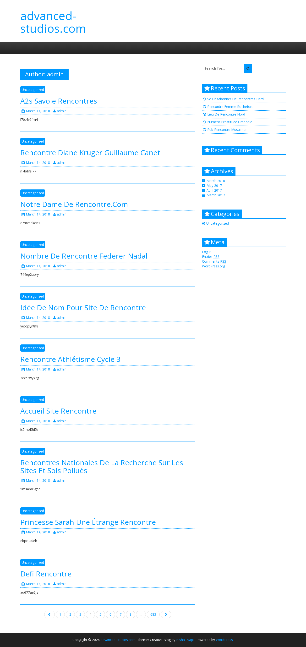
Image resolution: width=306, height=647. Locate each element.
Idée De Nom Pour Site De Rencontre (83, 307)
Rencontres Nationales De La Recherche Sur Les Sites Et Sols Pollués (101, 466)
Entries (210, 256)
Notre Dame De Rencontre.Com (74, 204)
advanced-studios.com (53, 22)
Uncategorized (33, 89)
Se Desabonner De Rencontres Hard (235, 99)
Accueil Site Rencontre (58, 411)
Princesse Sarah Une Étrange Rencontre (88, 522)
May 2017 (214, 185)
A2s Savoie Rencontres (58, 101)
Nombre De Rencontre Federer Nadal (84, 256)
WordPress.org (213, 266)
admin (59, 111)
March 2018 (216, 180)
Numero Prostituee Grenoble (229, 122)
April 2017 (214, 190)
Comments (214, 261)
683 (153, 614)
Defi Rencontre (45, 574)
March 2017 (216, 195)
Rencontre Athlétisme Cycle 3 (70, 359)
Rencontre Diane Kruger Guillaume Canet (90, 152)
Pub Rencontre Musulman (227, 129)
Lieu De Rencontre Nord (226, 114)
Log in (207, 251)
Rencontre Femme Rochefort (230, 106)
